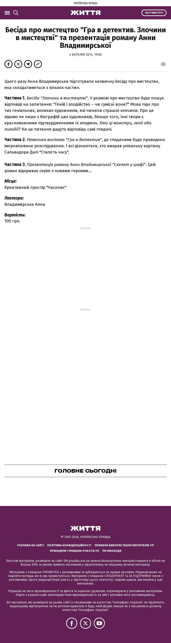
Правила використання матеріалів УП (124, 545)
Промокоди (111, 550)
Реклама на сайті (30, 545)
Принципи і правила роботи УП (74, 550)
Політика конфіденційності (69, 545)
